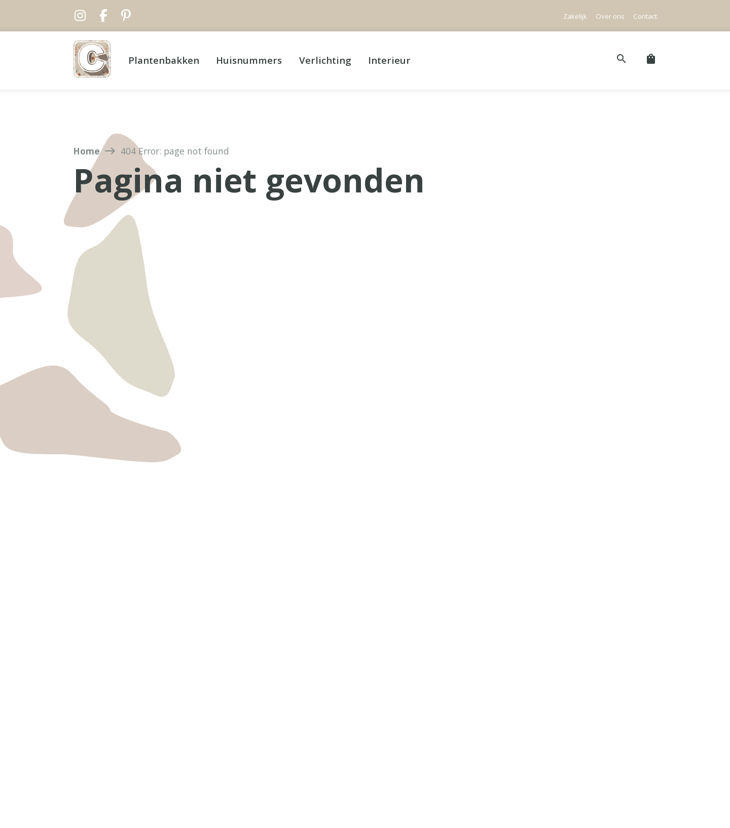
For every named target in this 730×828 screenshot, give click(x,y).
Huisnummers (249, 60)
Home (86, 151)
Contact (645, 16)
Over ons (610, 16)
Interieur (389, 60)
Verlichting (325, 60)
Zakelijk (575, 16)
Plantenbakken (163, 60)
